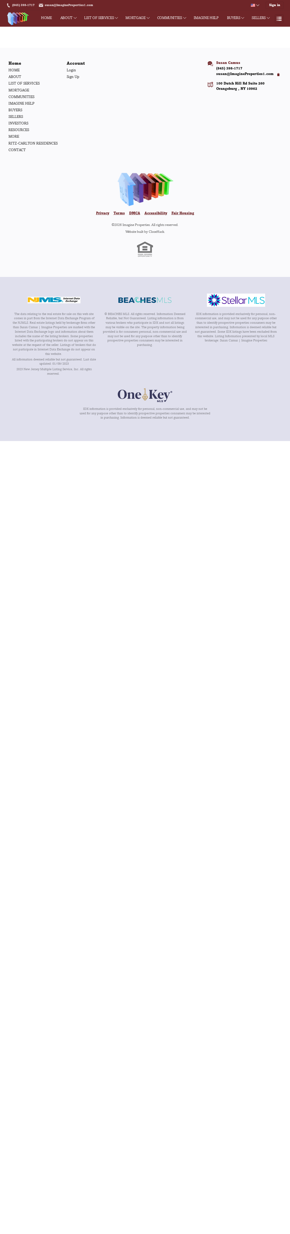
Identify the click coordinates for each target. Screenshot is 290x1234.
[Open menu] (279, 18)
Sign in (275, 5)
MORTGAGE (135, 18)
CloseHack (156, 232)
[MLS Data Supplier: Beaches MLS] (145, 301)
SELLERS (259, 18)
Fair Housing (182, 213)
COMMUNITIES (169, 18)
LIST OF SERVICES (99, 18)
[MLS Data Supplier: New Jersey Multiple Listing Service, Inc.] (54, 300)
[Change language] (257, 5)
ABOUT (66, 18)
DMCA (134, 213)
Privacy (102, 213)
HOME (46, 18)
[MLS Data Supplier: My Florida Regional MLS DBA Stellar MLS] (236, 301)
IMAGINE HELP (206, 18)
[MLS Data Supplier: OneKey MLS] (145, 395)
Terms (119, 213)
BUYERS (233, 18)
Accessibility (155, 213)
